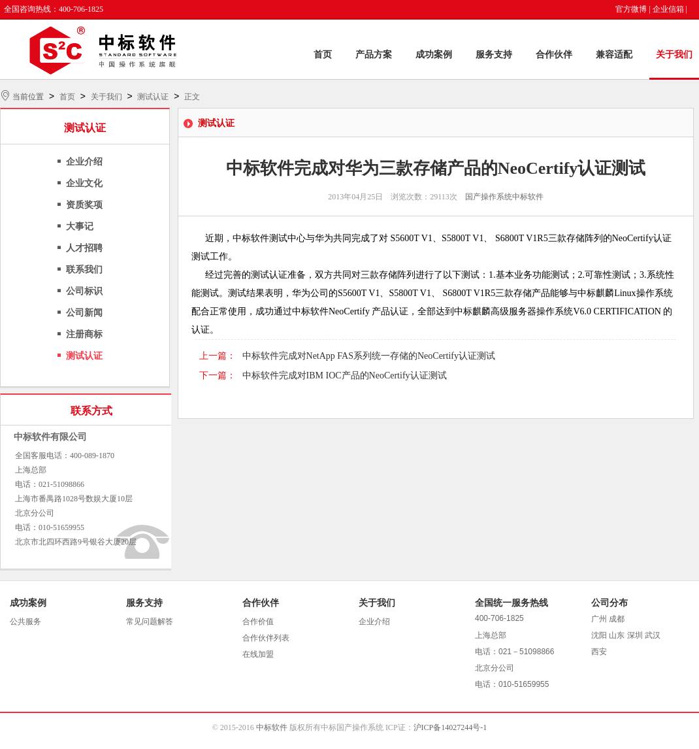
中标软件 (271, 727)
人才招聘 (84, 248)
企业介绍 (84, 162)
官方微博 (631, 9)
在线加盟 (258, 654)
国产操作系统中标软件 (504, 196)
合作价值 (258, 621)
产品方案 (373, 54)
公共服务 (25, 621)
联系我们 (84, 270)
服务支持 (494, 54)
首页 (323, 54)
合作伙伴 (554, 54)
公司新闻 (84, 313)
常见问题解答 (149, 621)
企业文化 (84, 183)
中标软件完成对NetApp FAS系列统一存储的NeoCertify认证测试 (368, 356)
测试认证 (153, 96)
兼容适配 (614, 54)
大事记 (79, 226)
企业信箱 (668, 9)
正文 (192, 96)
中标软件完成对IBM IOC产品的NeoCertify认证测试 (344, 375)
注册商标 (84, 334)
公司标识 (84, 291)
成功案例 (433, 54)
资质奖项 (84, 205)
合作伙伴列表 (265, 637)
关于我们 (674, 54)
